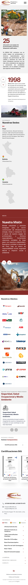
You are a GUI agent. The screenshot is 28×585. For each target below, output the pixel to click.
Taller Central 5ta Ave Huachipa (11, 535)
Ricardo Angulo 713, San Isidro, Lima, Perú (14, 512)
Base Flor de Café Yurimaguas (13, 545)
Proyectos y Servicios (14, 2)
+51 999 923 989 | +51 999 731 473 (15, 503)
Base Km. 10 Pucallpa (10, 539)
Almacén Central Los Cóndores (10, 530)
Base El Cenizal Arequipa (12, 551)
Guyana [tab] (22, 523)
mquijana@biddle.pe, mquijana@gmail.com (11, 507)
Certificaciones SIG (11, 445)
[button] (4, 262)
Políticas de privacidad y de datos (14, 574)
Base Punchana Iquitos (11, 542)
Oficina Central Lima (10, 526)
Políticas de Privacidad (14, 577)
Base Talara (8, 548)
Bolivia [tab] (13, 523)
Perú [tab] (4, 523)
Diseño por (14, 581)
